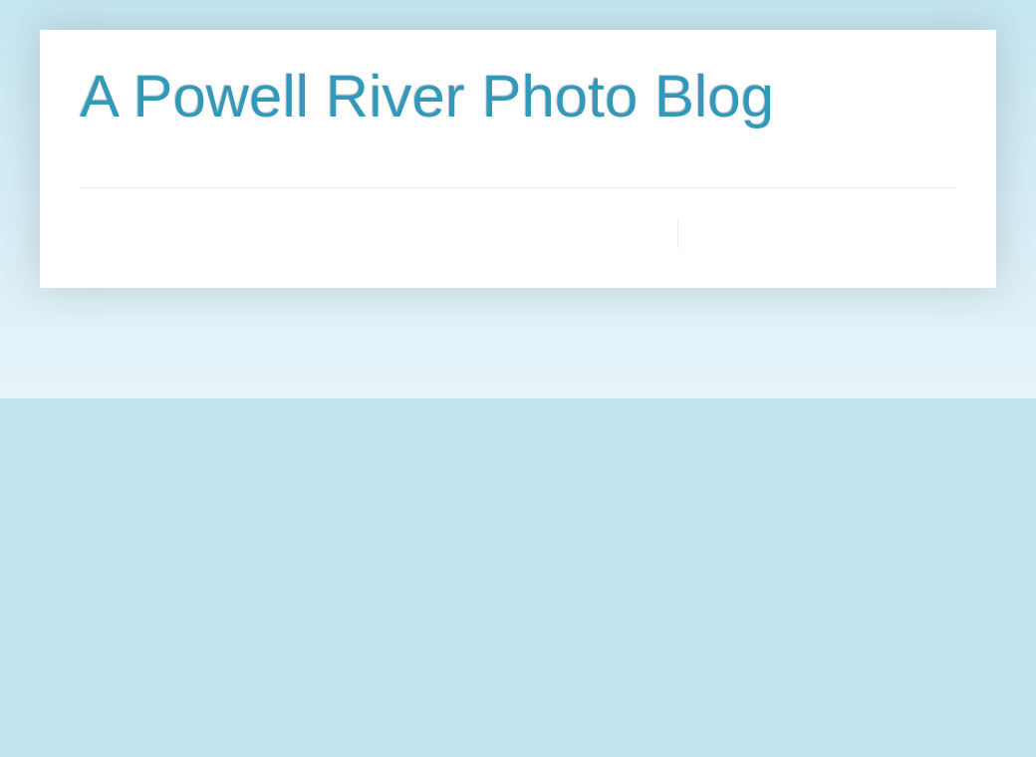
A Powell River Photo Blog (427, 96)
